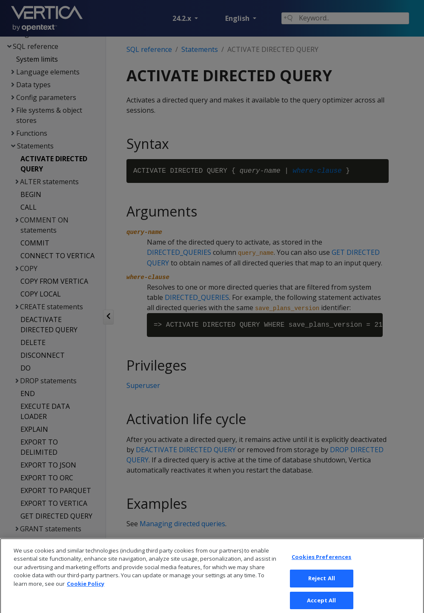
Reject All (321, 592)
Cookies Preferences (321, 571)
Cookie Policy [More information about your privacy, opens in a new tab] (85, 598)
